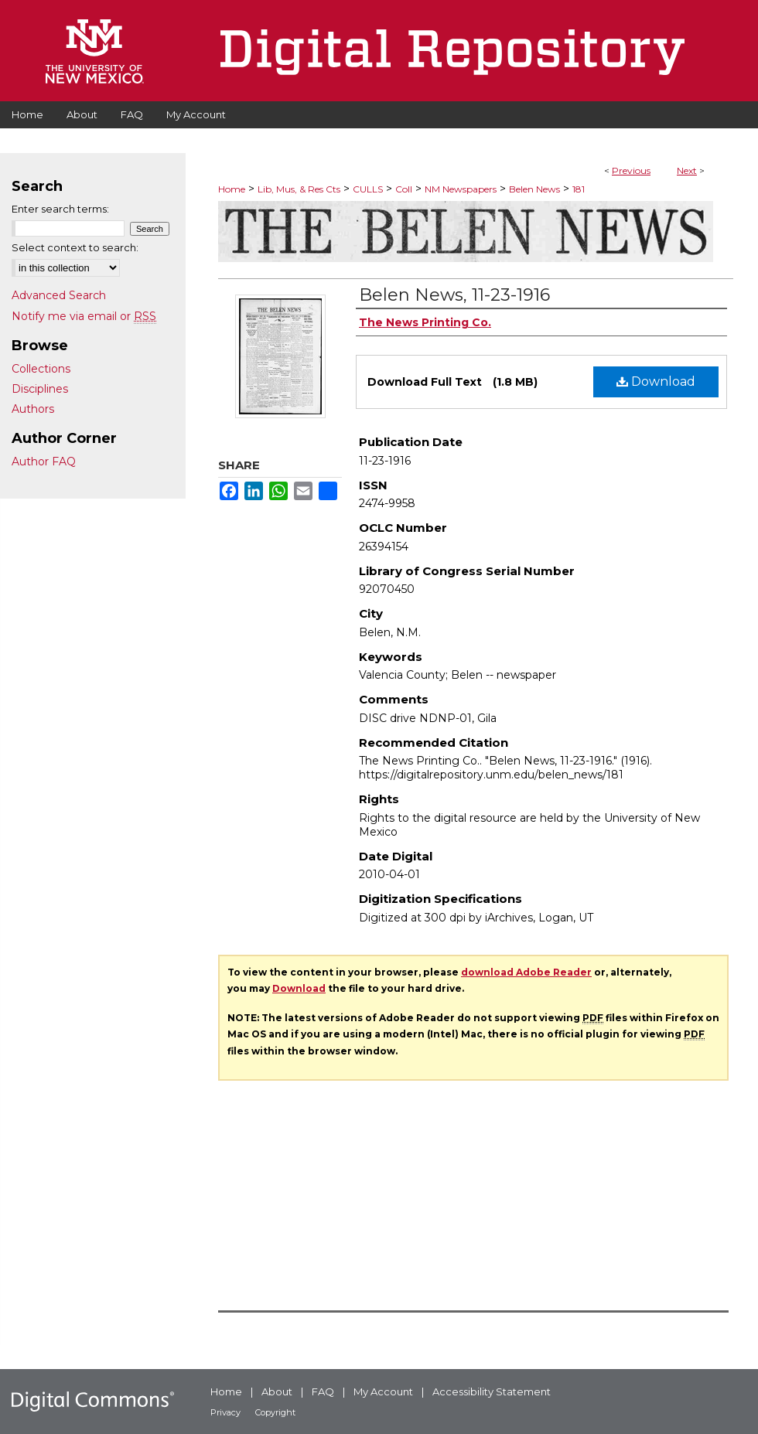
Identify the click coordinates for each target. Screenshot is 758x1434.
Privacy (225, 1412)
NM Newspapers (461, 189)
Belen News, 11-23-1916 (454, 294)
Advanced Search (59, 295)
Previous (631, 170)
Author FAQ (44, 461)
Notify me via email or (84, 316)
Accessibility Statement (491, 1391)
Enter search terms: (60, 209)
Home (231, 189)
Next (687, 170)
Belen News (534, 189)
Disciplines (40, 389)
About (276, 1391)
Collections (41, 369)
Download (655, 381)
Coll (403, 189)
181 (578, 189)
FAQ (323, 1391)
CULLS (368, 189)
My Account (383, 1391)
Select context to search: (75, 247)
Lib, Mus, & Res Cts (299, 189)
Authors (33, 409)
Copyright (275, 1412)
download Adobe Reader (526, 972)
